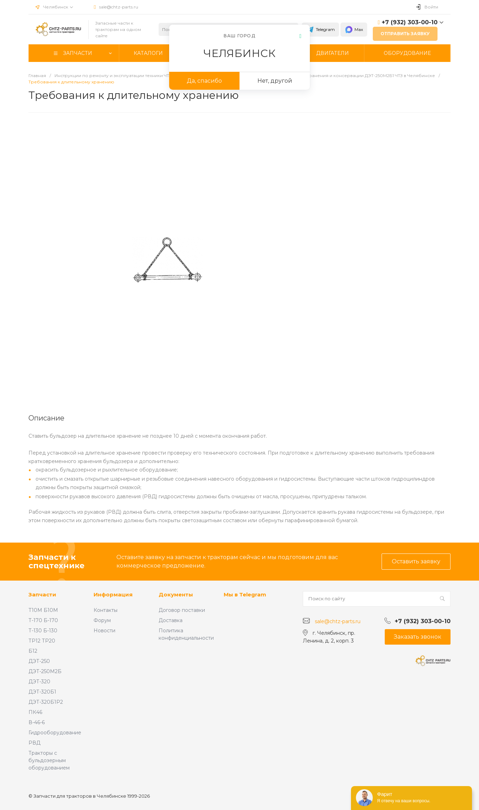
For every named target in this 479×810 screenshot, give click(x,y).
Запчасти (42, 594)
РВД (34, 743)
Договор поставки (182, 610)
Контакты (105, 610)
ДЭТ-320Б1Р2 (45, 702)
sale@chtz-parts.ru (118, 7)
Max (354, 29)
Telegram (320, 29)
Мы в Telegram (245, 594)
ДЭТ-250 (39, 661)
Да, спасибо (204, 80)
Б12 (32, 651)
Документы (176, 594)
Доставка (171, 620)
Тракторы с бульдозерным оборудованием (49, 760)
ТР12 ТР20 (41, 641)
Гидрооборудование (54, 732)
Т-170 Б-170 (43, 620)
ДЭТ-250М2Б (45, 671)
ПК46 (35, 712)
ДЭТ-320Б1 (42, 692)
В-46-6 (36, 722)
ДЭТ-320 (39, 681)
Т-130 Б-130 (42, 630)
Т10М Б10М (43, 610)
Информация (113, 594)
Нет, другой (274, 80)
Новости (104, 630)
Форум (102, 620)
